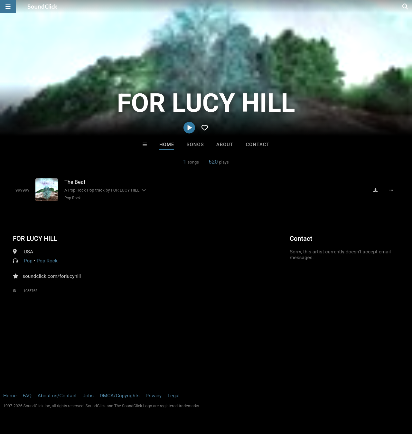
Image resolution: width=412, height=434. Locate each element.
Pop (28, 261)
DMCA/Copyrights (120, 396)
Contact (257, 144)
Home (166, 144)
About (224, 144)
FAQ (27, 396)
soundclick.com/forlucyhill (52, 276)
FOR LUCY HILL (35, 238)
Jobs (88, 396)
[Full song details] (391, 190)
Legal (174, 396)
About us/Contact (57, 396)
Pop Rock (72, 198)
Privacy (153, 396)
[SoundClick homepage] (42, 6)
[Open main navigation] (8, 6)
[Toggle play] (22, 190)
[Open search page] (405, 6)
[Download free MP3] (375, 190)
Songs (195, 144)
